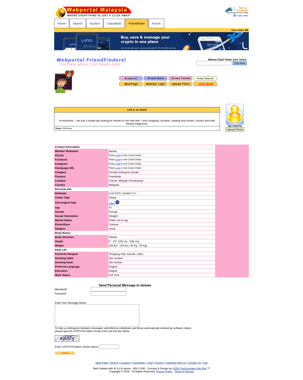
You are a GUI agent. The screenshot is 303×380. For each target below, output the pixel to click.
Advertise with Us (176, 367)
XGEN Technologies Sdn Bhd (189, 372)
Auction (95, 23)
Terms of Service (184, 375)
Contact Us (194, 367)
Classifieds (114, 23)
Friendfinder (137, 23)
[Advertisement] (232, 211)
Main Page (102, 367)
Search (77, 23)
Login (117, 155)
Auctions (125, 367)
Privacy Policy (164, 375)
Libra (114, 203)
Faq (205, 367)
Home (62, 23)
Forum (156, 23)
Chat (150, 367)
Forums (159, 367)
